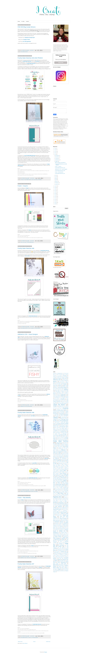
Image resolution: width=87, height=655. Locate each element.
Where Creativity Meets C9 (60, 565)
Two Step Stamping (63, 555)
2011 (55, 199)
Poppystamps (61, 502)
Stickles (65, 534)
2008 (55, 203)
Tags (63, 539)
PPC (53, 503)
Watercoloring (55, 564)
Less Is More (35, 491)
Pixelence (65, 501)
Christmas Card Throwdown (58, 410)
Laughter (65, 467)
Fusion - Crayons (23, 186)
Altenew (22, 491)
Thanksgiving (61, 545)
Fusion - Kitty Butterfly (24, 497)
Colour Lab (61, 416)
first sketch (37, 61)
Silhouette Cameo (59, 515)
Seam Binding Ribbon (64, 511)
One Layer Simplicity (58, 489)
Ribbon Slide (60, 507)
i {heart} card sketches (59, 456)
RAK (53, 505)
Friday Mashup (59, 442)
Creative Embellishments (63, 420)
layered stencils (60, 468)
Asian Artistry (55, 384)
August (56, 161)
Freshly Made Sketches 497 (26, 564)
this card (46, 458)
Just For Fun (59, 462)
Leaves (58, 469)
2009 (55, 202)
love (66, 472)
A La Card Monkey (64, 376)
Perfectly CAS (60, 498)
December (57, 155)
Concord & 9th (64, 417)
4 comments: (32, 240)
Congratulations (55, 418)
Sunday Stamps (57, 536)
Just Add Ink (62, 461)
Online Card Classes (64, 489)
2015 (55, 193)
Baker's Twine (65, 385)
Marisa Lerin (61, 474)
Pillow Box (64, 499)
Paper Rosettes (58, 494)
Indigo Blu (61, 457)
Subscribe (60, 62)
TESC (54, 543)
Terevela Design (65, 542)
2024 (55, 149)
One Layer (24, 242)
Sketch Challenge (63, 518)
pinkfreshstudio (55, 501)
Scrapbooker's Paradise (57, 510)
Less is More (34, 463)
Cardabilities (62, 399)
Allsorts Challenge (64, 380)
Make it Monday (56, 473)
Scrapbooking (65, 510)
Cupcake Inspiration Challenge (62, 423)
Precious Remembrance (60, 503)
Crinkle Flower (57, 422)
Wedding (54, 565)
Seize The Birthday (56, 512)
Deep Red (63, 427)
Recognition (60, 505)
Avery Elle (55, 385)
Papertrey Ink (57, 497)
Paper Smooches (65, 494)
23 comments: (32, 178)
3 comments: (32, 50)
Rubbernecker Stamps (57, 509)
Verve (56, 560)
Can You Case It (65, 397)
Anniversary (63, 382)
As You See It (63, 383)
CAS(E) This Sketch (59, 405)
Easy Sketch (58, 432)
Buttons (62, 396)
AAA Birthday (59, 378)
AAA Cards (65, 378)
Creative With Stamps (64, 421)
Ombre (61, 488)
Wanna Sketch (55, 563)
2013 (55, 196)
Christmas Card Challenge (62, 409)
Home (19, 21)
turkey (54, 555)
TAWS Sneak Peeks (61, 540)
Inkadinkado (57, 458)
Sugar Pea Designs (65, 535)
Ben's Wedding (64, 388)
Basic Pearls (63, 386)
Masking (58, 475)
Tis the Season (65, 553)
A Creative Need (59, 376)
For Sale (22, 21)
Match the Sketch (65, 475)
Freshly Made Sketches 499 (26, 248)
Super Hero (55, 537)
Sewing (62, 513)
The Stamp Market (37, 328)
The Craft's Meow (61, 548)
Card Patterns (63, 398)
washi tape (63, 563)
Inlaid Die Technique (63, 459)
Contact (27, 21)
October (56, 158)
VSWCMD (58, 562)
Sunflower (65, 536)
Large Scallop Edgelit (60, 467)
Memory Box (62, 476)
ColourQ (55, 417)
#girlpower (54, 373)
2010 (55, 200)
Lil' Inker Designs (61, 471)
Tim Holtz (66, 552)
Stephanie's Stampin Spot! (30, 37)
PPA (65, 502)
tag (67, 538)
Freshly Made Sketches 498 (26, 412)
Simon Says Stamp (35, 179)
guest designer (29, 406)
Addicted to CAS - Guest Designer (28, 334)
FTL (54, 443)
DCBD (66, 425)
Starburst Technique (56, 534)
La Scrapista (61, 466)
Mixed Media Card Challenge (62, 479)
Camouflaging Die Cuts (57, 397)
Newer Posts (20, 641)
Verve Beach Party (62, 560)
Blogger (45, 652)
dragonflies (56, 430)
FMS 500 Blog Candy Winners (27, 27)
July (56, 175)
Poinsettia (55, 502)
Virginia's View (63, 561)
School (66, 509)
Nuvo (58, 488)
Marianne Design (55, 474)
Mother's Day (64, 481)
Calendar (67, 396)
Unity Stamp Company (60, 557)
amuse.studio (62, 381)
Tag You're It (57, 539)
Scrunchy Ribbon (56, 511)
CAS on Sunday (61, 402)
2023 (55, 151)
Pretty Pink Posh (60, 504)
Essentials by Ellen (62, 434)
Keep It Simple (64, 464)
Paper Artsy (59, 491)
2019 (55, 187)
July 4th (66, 460)
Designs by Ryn (55, 428)
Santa (64, 509)
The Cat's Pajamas (61, 547)
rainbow (66, 504)
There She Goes (57, 551)
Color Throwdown (64, 414)
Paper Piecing (64, 491)
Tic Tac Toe (61, 552)
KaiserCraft (60, 463)
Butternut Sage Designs (56, 396)
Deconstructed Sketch (64, 426)
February (57, 182)
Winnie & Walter (56, 567)
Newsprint (54, 488)
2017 (55, 190)
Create (59, 419)
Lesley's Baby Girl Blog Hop (63, 469)
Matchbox (56, 476)
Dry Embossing (62, 430)
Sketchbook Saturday (59, 521)
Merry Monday (64, 477)
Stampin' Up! (62, 531)
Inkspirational (64, 458)
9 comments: (32, 326)
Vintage (58, 561)
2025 (55, 148)
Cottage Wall (62, 418)
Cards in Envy (61, 400)
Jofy (63, 460)
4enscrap (65, 375)
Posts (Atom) (25, 643)
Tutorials (57, 555)
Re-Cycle (57, 505)
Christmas (22, 179)
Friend (32, 491)
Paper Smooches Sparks (58, 495)
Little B (63, 472)
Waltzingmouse (64, 562)
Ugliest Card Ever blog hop (60, 556)
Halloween (63, 449)
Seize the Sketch (64, 512)
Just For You (64, 462)
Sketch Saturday (56, 520)
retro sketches (58, 506)
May (56, 178)
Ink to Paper (66, 457)
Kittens (63, 465)
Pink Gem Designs (63, 500)
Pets (53, 499)
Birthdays (66, 389)
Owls (62, 490)
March (56, 181)
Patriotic (66, 497)
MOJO (65, 480)
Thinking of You (64, 551)
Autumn (65, 384)
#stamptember (59, 373)
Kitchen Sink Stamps (56, 465)
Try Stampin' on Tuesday (63, 554)
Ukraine (66, 556)
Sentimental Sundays (56, 513)
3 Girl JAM (59, 375)
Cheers (60, 408)
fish (26, 406)
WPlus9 (59, 569)
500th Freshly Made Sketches (29, 155)
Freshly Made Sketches (24, 51)
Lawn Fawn (55, 468)
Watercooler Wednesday (63, 564)
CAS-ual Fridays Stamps (62, 403)
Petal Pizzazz (65, 498)
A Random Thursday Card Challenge (58, 377)
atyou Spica (60, 384)
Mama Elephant (63, 473)
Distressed (54, 429)
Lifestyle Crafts (55, 471)
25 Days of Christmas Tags (60, 374)
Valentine (59, 559)
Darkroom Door (55, 425)
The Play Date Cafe (59, 549)
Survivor (60, 537)
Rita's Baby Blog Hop (56, 508)
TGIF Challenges (59, 543)
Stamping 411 (55, 532)
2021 (55, 154)
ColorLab (57, 416)
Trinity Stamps (55, 554)
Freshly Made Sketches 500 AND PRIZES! (30, 58)
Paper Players (60, 493)
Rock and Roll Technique (63, 508)
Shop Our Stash (59, 514)
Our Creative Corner (56, 490)
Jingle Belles (59, 460)
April (56, 179)
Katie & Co (65, 463)
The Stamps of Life (61, 550)
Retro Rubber (65, 505)
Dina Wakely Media (63, 428)
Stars (61, 534)
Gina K (29, 328)
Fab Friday (58, 435)
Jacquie (40, 567)
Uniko (54, 557)
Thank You (28, 557)
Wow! (56, 569)
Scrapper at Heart (26, 39)
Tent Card (60, 542)
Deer (66, 427)
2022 (55, 152)
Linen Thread (59, 472)
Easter (54, 432)
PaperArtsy (65, 495)
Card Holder (57, 398)
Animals (58, 382)
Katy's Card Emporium (56, 464)
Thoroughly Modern (56, 552)
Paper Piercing (55, 492)
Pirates (61, 501)
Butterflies (22, 557)
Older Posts (48, 641)
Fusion (27, 188)
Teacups (61, 541)
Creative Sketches (57, 421)
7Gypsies (54, 376)
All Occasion (58, 380)
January (56, 184)
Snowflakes (40, 179)
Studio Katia (59, 535)
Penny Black (55, 498)
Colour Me (65, 416)
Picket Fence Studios (59, 499)
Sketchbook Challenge (64, 520)
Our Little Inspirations (27, 41)
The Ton (66, 550)
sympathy (32, 328)
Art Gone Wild (58, 383)
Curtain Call (57, 424)
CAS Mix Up (64, 401)
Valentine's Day (65, 559)
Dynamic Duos (63, 431)
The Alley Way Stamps (30, 242)
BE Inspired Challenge (63, 387)
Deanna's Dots (55, 426)
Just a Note (57, 461)
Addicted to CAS (23, 406)
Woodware (59, 568)
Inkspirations (55, 459)
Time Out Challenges (58, 553)
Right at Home (65, 507)
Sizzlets (58, 518)
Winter (62, 567)
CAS (64, 400)
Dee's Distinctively (57, 427)
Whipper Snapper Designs (63, 566)
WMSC (66, 567)
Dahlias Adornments (64, 424)
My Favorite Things (61, 484)
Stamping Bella (64, 532)
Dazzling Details (62, 425)
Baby (60, 385)
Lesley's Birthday (55, 470)
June (56, 176)
